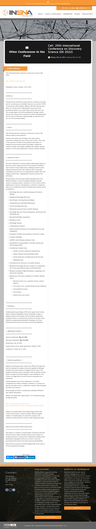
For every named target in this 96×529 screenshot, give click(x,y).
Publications (87, 14)
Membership (67, 14)
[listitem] (48, 4)
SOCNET (77, 14)
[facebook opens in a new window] (19, 457)
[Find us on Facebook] (6, 490)
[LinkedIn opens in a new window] (30, 457)
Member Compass (42, 3)
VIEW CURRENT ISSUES (48, 517)
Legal (65, 525)
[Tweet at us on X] (10, 490)
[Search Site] (89, 8)
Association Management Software (10, 526)
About (40, 14)
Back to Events (9, 38)
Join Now (77, 508)
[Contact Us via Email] (13, 490)
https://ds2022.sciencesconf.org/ (15, 81)
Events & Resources (53, 14)
